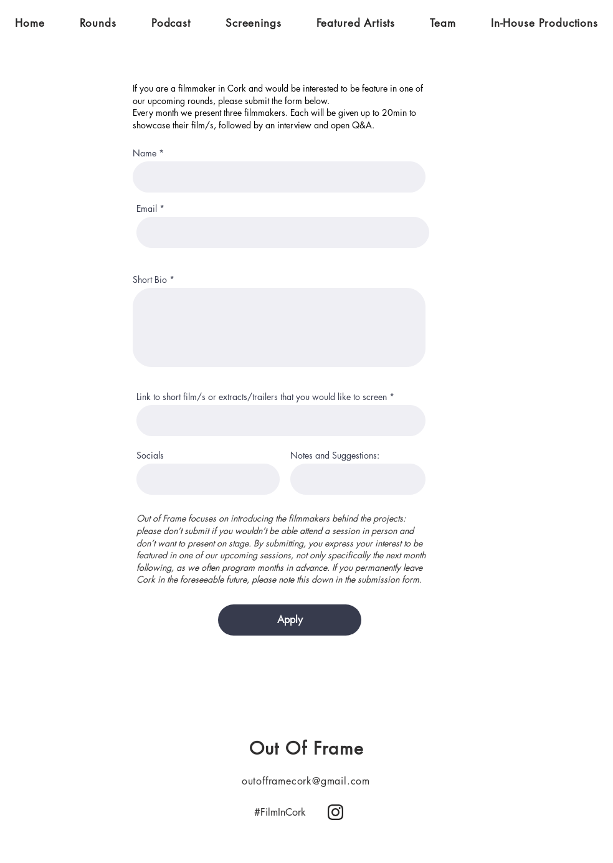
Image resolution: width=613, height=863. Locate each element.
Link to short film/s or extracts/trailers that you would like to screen (261, 397)
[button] (98, 23)
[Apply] (289, 620)
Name (144, 153)
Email (146, 208)
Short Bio (150, 279)
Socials (152, 455)
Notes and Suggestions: (334, 455)
